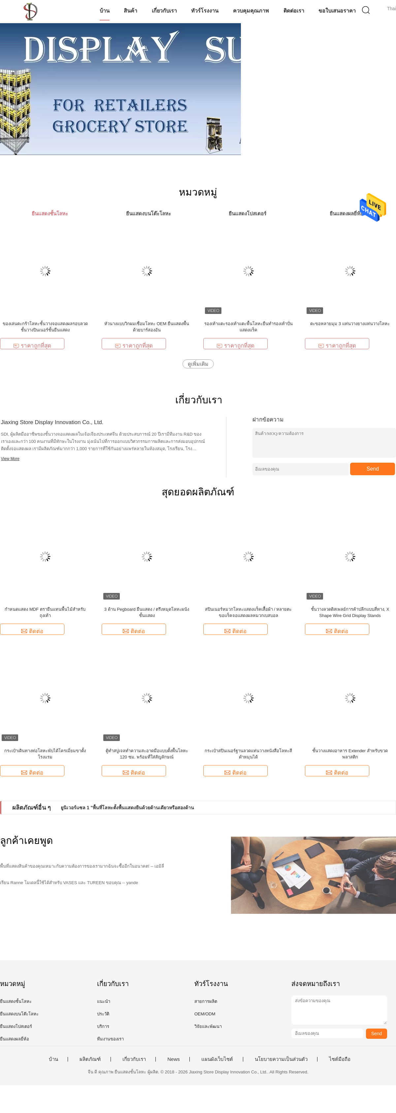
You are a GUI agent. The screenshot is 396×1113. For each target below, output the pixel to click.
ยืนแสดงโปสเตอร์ (16, 1026)
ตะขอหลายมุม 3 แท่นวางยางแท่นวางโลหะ (349, 323)
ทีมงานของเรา (110, 1038)
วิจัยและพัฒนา (208, 1026)
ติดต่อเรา (293, 11)
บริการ (103, 1026)
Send (373, 469)
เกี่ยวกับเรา (164, 11)
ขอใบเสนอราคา (337, 11)
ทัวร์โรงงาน (204, 11)
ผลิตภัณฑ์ (90, 1059)
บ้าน (105, 11)
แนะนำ (103, 1001)
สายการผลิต (205, 1001)
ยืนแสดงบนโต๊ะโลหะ (19, 1013)
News (173, 1059)
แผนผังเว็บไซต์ (217, 1059)
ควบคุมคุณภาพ (251, 11)
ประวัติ (103, 1013)
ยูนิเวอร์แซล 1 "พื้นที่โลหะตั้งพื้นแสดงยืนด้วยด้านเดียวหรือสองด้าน (127, 807)
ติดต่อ (32, 631)
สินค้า (130, 11)
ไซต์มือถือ (339, 1059)
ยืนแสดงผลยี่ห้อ (14, 1038)
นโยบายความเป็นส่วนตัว (281, 1059)
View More (10, 458)
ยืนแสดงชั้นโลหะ (16, 1001)
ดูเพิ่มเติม (198, 364)
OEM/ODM (204, 1013)
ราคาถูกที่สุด (32, 346)
